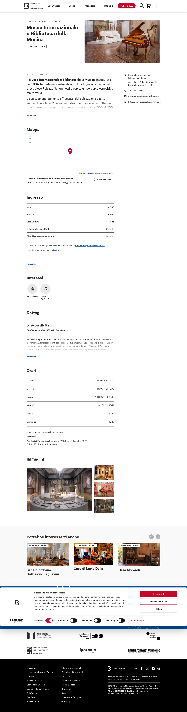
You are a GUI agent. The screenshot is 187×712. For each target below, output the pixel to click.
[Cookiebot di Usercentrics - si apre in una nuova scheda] (16, 707)
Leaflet (82, 173)
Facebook (141, 668)
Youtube (153, 668)
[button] (70, 151)
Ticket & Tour (126, 5)
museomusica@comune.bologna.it (144, 96)
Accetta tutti (158, 680)
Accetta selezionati (158, 688)
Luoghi (37, 21)
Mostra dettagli (137, 707)
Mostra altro (31, 115)
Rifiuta (159, 695)
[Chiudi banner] (183, 678)
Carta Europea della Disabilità (90, 245)
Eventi (72, 5)
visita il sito (56, 249)
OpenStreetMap (93, 173)
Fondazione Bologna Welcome (41, 671)
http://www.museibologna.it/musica (145, 101)
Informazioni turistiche (72, 667)
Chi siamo (31, 667)
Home (29, 21)
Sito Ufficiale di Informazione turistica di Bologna (37, 6)
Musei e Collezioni (51, 21)
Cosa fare (90, 5)
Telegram (158, 668)
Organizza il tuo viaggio (72, 671)
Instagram (136, 668)
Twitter (147, 668)
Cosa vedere (54, 5)
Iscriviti (116, 617)
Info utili (108, 5)
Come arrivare (104, 179)
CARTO (110, 173)
